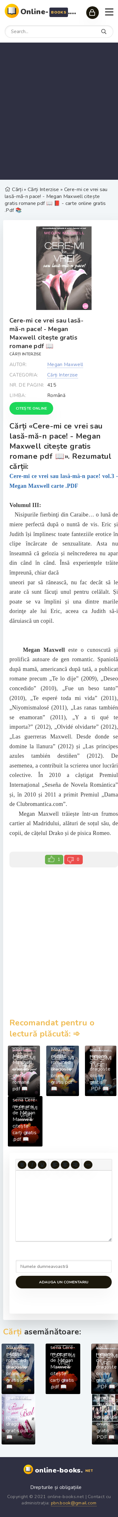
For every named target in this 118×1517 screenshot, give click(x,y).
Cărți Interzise (25, 354)
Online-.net (50, 12)
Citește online (31, 408)
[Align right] (75, 1165)
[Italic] (32, 1165)
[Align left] (55, 1165)
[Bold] (22, 1165)
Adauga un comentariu (63, 1282)
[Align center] (65, 1165)
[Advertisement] (59, 111)
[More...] (88, 1165)
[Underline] (42, 1165)
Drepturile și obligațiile (56, 1487)
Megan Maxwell (65, 364)
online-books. (64, 1471)
